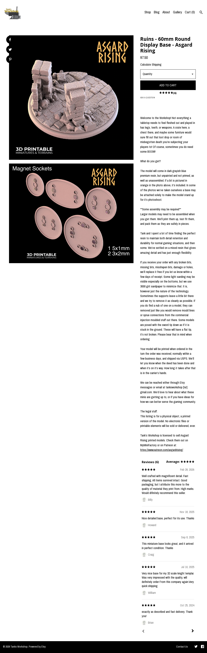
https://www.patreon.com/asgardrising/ (161, 450)
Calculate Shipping (151, 64)
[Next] (192, 631)
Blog (156, 12)
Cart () (190, 12)
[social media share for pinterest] (10, 59)
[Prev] (143, 632)
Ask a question (147, 97)
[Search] (201, 13)
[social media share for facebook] (9, 40)
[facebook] (202, 647)
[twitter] (196, 647)
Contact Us (182, 646)
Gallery (177, 12)
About (166, 12)
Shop (147, 12)
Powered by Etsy (37, 646)
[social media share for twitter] (10, 50)
